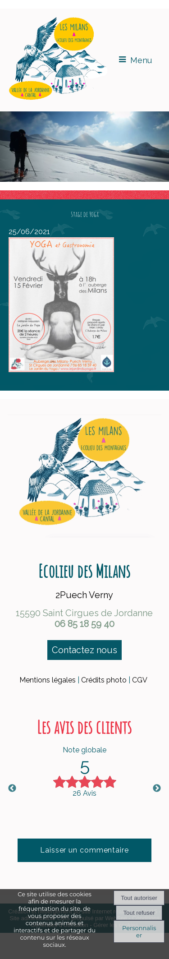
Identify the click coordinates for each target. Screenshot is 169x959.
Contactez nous (84, 650)
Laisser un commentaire (84, 850)
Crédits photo (104, 680)
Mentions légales (47, 680)
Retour (84, 380)
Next (156, 788)
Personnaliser (139, 931)
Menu (141, 60)
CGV (139, 680)
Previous (12, 788)
